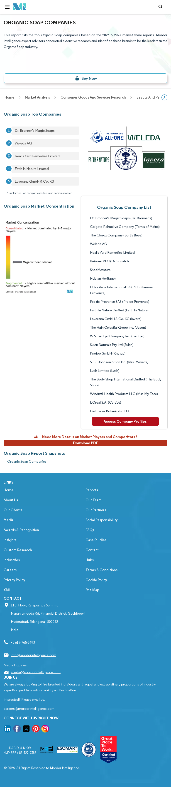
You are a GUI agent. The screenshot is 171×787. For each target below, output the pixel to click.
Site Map (92, 590)
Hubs (90, 560)
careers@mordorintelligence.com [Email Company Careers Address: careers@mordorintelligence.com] (29, 708)
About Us (11, 500)
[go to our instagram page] (45, 729)
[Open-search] (161, 7)
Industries (12, 560)
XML (7, 590)
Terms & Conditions (101, 570)
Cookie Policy (96, 580)
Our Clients (13, 510)
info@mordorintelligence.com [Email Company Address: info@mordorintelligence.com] (33, 655)
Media (9, 520)
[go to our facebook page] (17, 729)
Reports (92, 490)
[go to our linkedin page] (7, 729)
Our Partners (96, 510)
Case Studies (96, 540)
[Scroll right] (164, 97)
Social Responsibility (102, 520)
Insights (10, 540)
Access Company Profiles (125, 421)
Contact (92, 550)
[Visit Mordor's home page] (19, 7)
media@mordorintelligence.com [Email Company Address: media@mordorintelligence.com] (36, 672)
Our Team (94, 500)
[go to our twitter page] (26, 729)
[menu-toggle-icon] (7, 7)
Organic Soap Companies (26, 461)
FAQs (90, 530)
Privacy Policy (14, 580)
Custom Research (18, 550)
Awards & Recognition (21, 530)
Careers (10, 570)
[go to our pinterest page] (36, 729)
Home (8, 490)
